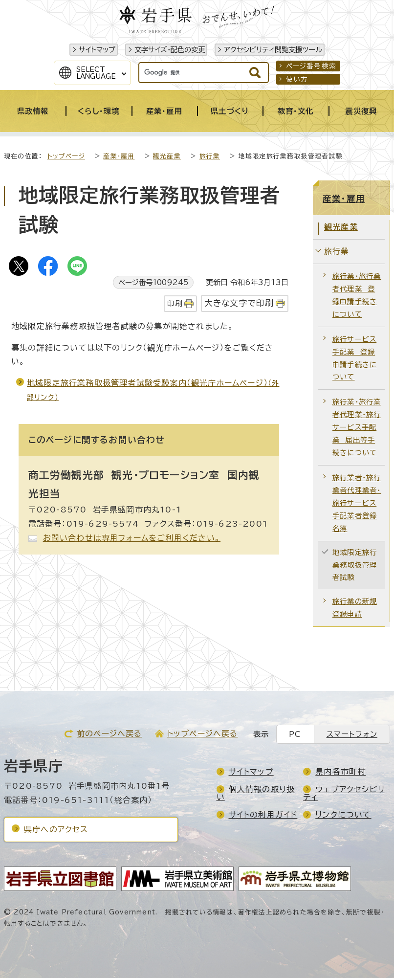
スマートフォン (352, 734)
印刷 (174, 303)
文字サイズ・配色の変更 (169, 49)
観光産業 (167, 156)
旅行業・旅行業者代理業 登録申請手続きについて (356, 295)
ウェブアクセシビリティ (344, 793)
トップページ (66, 156)
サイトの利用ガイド (263, 815)
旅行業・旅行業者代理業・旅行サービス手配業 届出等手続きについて (356, 427)
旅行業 (209, 156)
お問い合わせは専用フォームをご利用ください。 (131, 538)
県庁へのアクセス (56, 829)
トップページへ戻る (202, 733)
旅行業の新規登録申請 (354, 608)
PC (295, 734)
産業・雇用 (118, 156)
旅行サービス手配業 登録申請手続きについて (354, 358)
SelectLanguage (96, 73)
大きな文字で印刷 (239, 303)
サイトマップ (97, 49)
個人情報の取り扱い (256, 793)
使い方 (297, 79)
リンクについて (343, 815)
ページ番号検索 (311, 66)
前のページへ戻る (109, 733)
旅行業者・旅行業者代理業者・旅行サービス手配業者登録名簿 (356, 503)
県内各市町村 (340, 772)
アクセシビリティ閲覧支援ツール (273, 49)
